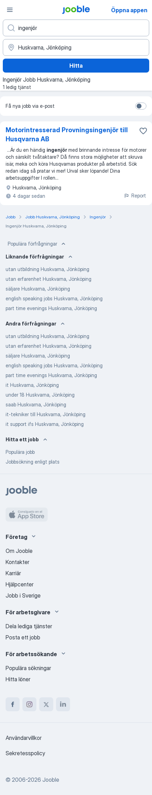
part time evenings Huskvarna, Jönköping (51, 308)
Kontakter (17, 561)
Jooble (50, 779)
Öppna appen (129, 10)
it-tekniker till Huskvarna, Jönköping (45, 414)
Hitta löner (18, 679)
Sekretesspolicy (25, 753)
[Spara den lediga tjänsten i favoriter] (143, 130)
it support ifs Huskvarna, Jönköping (45, 424)
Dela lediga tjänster (29, 626)
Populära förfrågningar (37, 243)
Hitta (76, 65)
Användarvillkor (24, 737)
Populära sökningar (28, 668)
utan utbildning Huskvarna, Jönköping (47, 269)
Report (135, 195)
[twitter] (46, 704)
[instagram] (29, 704)
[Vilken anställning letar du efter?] (76, 28)
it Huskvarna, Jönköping (32, 385)
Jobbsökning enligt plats (33, 462)
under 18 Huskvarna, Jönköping (40, 395)
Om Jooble (19, 550)
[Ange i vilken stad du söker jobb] (76, 47)
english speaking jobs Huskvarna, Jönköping (54, 298)
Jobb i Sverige (23, 595)
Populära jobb (20, 452)
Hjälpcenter (20, 584)
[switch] (140, 106)
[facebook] (13, 704)
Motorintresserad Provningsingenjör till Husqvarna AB (67, 134)
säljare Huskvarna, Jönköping (38, 289)
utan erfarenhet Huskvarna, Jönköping (48, 279)
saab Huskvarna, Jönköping (36, 404)
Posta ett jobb (23, 637)
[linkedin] (63, 704)
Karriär (13, 573)
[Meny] (10, 10)
